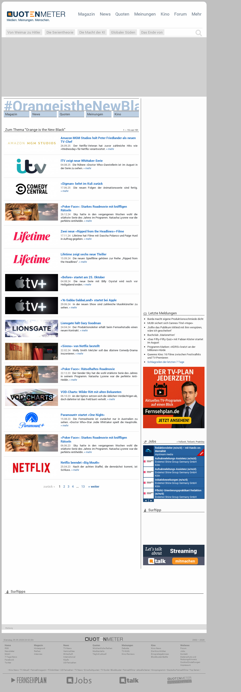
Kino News (14, 670)
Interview (38, 654)
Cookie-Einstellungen (190, 662)
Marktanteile (98, 651)
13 (83, 486)
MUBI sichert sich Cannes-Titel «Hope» (170, 323)
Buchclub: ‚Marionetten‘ (161, 335)
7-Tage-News (11, 657)
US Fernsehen (66, 670)
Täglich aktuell (100, 654)
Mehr (196, 14)
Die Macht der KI (92, 32)
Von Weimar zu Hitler (23, 32)
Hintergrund (39, 648)
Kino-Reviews (128, 654)
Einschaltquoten (91, 670)
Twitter (8, 662)
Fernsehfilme (129, 670)
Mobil (7, 654)
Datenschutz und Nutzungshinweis (188, 658)
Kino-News (156, 648)
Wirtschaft (68, 654)
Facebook (9, 659)
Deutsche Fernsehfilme (177, 670)
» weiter (93, 486)
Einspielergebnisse (160, 654)
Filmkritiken (53, 670)
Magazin (86, 14)
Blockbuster (116, 670)
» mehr (110, 149)
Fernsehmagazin (39, 670)
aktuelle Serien (143, 670)
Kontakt (184, 654)
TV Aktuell (24, 670)
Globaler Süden (123, 32)
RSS (7, 648)
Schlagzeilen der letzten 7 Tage (165, 362)
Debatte (125, 648)
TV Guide (105, 670)
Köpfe (66, 659)
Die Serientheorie (60, 32)
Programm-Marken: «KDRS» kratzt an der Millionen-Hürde (171, 348)
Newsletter (9, 651)
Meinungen (145, 14)
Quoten (122, 14)
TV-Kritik (126, 651)
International (69, 657)
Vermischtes (69, 651)
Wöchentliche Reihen (102, 648)
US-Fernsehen (69, 662)
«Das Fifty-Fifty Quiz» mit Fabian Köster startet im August (175, 340)
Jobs (182, 651)
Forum (180, 14)
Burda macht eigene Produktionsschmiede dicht (175, 319)
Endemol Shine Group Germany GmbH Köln (170, 461)
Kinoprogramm (158, 670)
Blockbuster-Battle (159, 657)
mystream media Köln (173, 451)
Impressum (185, 665)
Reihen (37, 651)
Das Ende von (152, 32)
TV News (79, 670)
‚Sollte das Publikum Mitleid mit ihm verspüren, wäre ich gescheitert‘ (174, 328)
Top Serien (194, 670)
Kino (165, 14)
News (105, 14)
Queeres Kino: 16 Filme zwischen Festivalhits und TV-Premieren (174, 355)
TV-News (67, 648)
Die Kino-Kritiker (158, 651)
